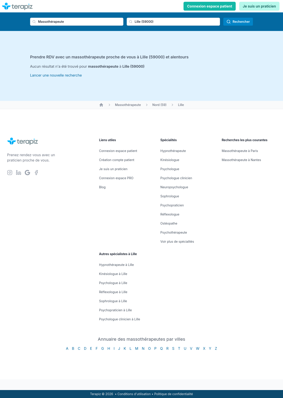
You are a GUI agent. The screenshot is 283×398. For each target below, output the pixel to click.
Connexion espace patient (209, 6)
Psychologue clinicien (176, 178)
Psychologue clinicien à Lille (119, 319)
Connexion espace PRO (116, 178)
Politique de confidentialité (173, 394)
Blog (102, 187)
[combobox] (76, 22)
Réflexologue (169, 214)
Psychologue (169, 169)
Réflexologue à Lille (113, 292)
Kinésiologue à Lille (113, 274)
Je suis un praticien (259, 6)
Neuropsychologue (174, 187)
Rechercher (238, 21)
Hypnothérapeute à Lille (116, 265)
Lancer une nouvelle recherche (56, 75)
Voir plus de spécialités (177, 241)
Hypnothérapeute (173, 151)
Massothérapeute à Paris (240, 151)
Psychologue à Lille (113, 283)
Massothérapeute (128, 105)
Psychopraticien (172, 205)
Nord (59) (159, 105)
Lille (181, 105)
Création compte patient (116, 160)
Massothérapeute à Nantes (241, 160)
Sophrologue (169, 196)
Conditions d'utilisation (134, 394)
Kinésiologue (169, 160)
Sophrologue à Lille (113, 301)
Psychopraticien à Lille (115, 310)
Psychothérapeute (173, 232)
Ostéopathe (168, 223)
